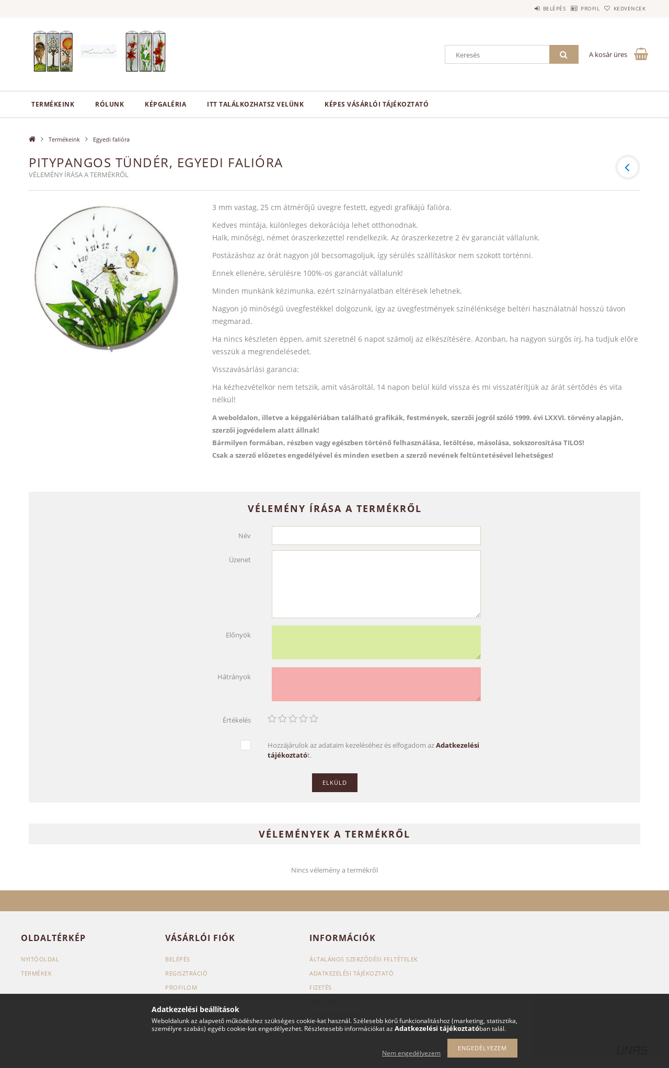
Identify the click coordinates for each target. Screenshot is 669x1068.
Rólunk (109, 104)
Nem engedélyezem (411, 1053)
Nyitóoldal (40, 959)
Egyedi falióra (111, 139)
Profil (573, 8)
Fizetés (320, 987)
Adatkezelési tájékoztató (351, 973)
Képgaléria (165, 104)
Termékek (36, 973)
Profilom (181, 987)
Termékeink (52, 104)
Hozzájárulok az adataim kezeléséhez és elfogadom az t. (373, 750)
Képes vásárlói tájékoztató (377, 104)
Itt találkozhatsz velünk (255, 104)
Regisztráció (186, 973)
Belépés (527, 8)
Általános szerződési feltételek (363, 959)
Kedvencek (624, 8)
